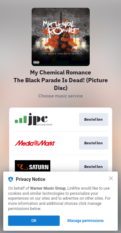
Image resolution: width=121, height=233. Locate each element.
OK (33, 220)
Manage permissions (85, 220)
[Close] (111, 178)
